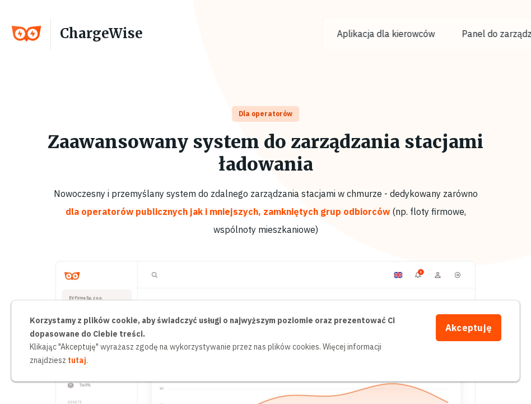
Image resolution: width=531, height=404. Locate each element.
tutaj (77, 360)
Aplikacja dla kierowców (406, 33)
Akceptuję (468, 327)
